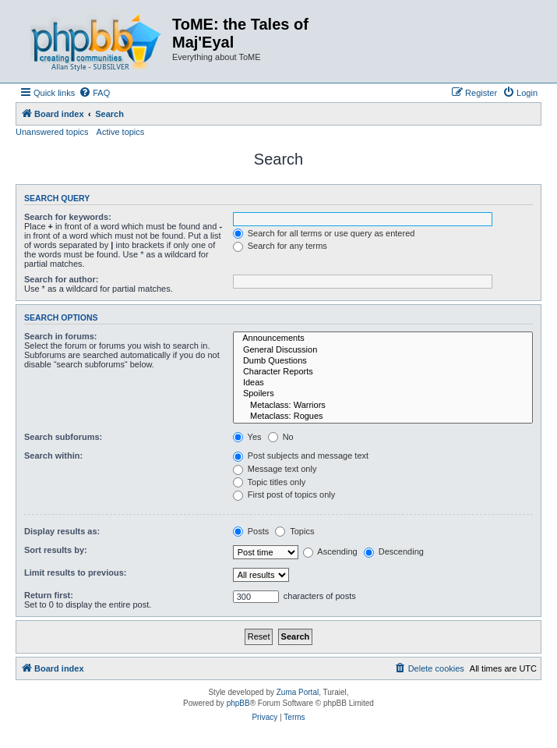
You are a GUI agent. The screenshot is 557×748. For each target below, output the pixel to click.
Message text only (275, 468)
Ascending (330, 551)
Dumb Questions (382, 361)
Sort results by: (55, 550)
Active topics (121, 131)
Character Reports (382, 372)
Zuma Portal (298, 692)
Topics (294, 531)
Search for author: (61, 279)
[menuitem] (94, 92)
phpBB (238, 703)
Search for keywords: (67, 217)
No (281, 436)
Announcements (382, 338)
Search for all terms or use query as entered (324, 233)
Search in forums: (60, 336)
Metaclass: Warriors (382, 405)
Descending (394, 551)
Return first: (48, 595)
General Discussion (382, 350)
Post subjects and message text (300, 455)
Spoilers (382, 393)
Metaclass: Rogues (382, 416)
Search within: (53, 455)
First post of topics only (284, 494)
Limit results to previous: (75, 572)
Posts (251, 531)
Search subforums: (63, 436)
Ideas (382, 383)
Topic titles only (269, 482)
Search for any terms (280, 245)
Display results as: (62, 531)
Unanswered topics (52, 131)
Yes (247, 436)
